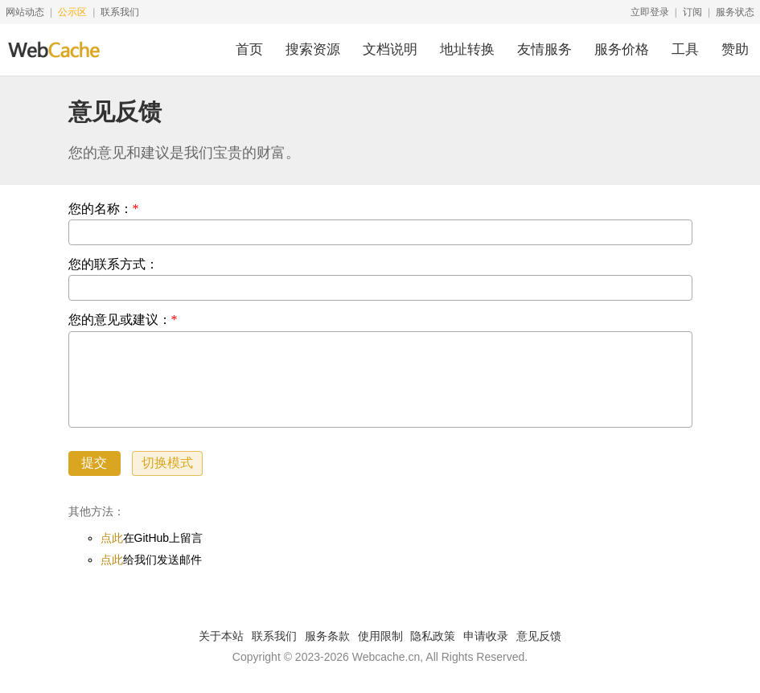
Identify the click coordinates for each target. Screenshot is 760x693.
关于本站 (221, 635)
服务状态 (735, 12)
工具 (685, 49)
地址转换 (467, 49)
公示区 (72, 12)
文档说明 (390, 49)
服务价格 (621, 49)
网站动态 (25, 12)
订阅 (692, 12)
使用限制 (380, 635)
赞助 (735, 49)
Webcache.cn (386, 656)
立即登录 (650, 12)
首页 (249, 49)
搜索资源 (313, 49)
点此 (112, 537)
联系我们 (120, 12)
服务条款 (327, 635)
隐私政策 (432, 635)
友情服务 (544, 49)
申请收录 (485, 635)
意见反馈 (538, 635)
